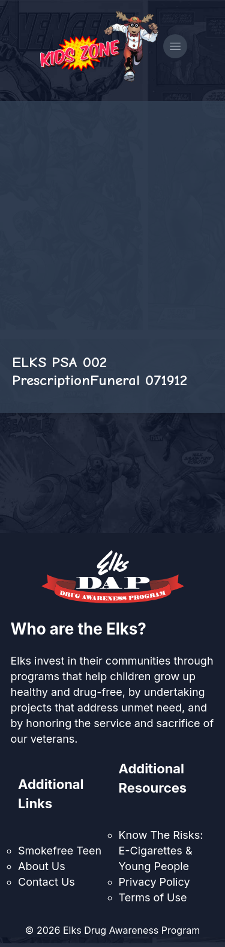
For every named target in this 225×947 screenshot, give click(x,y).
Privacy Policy (154, 881)
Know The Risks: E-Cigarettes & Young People (161, 850)
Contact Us (46, 881)
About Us (41, 866)
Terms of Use (153, 897)
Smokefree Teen (59, 850)
